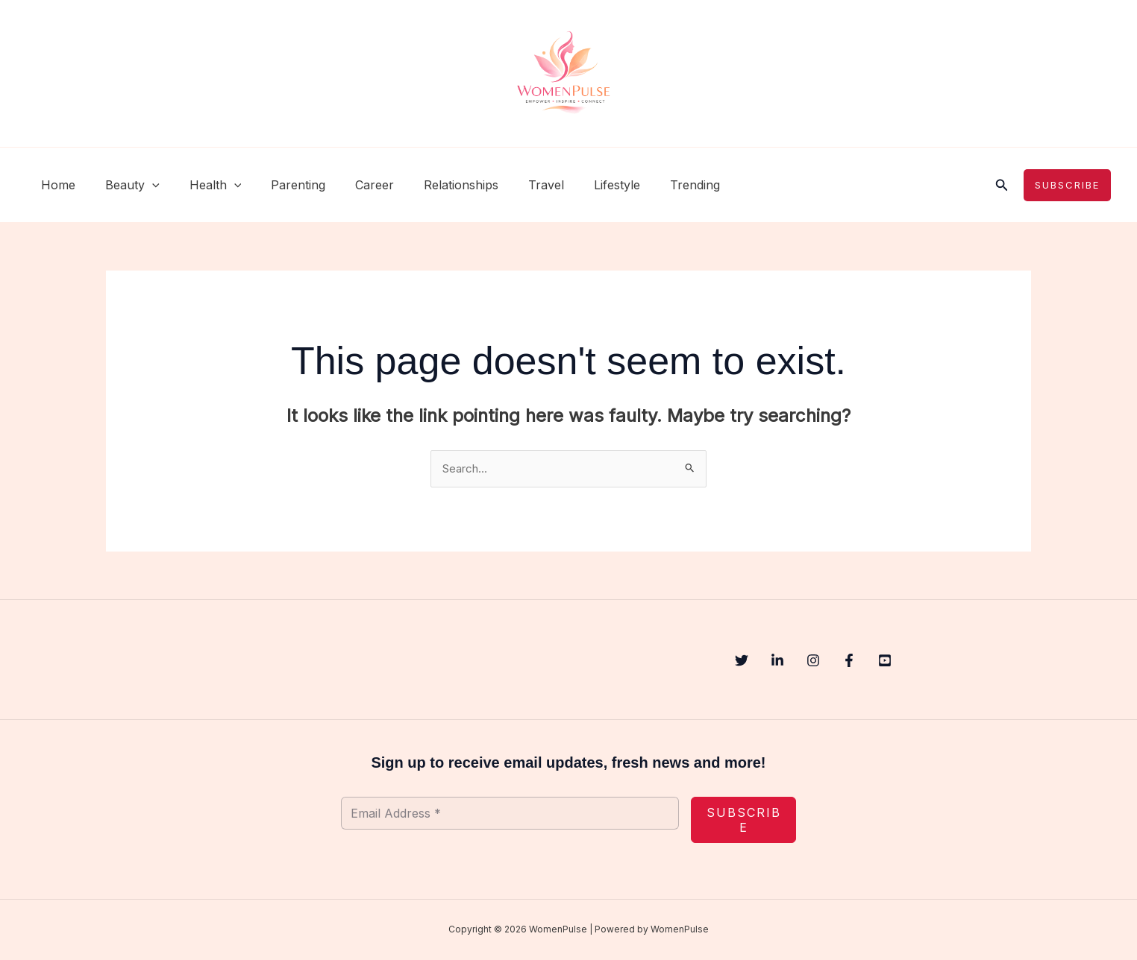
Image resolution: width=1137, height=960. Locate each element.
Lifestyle (572, 184)
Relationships (428, 184)
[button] (143, 185)
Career (347, 184)
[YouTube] (944, 662)
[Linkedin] (792, 662)
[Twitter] (741, 662)
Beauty (123, 185)
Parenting (277, 184)
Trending (644, 184)
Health (201, 185)
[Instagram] (843, 662)
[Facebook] (893, 662)
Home (55, 184)
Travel (507, 184)
